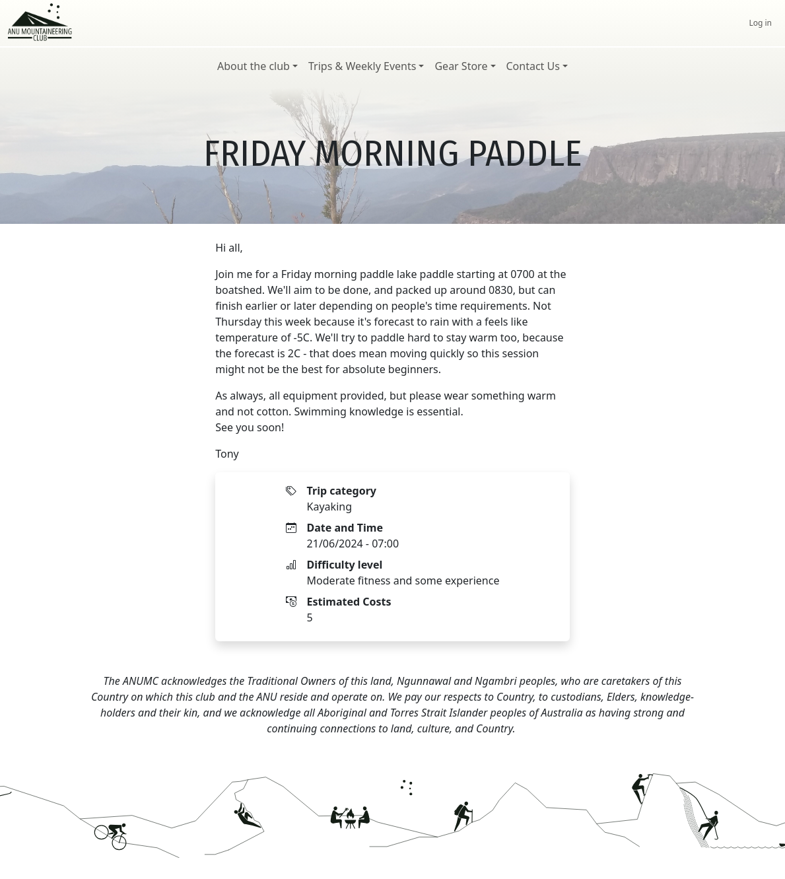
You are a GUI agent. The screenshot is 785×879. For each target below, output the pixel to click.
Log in (760, 22)
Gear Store (460, 66)
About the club (253, 66)
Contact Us (533, 66)
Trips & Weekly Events (362, 66)
